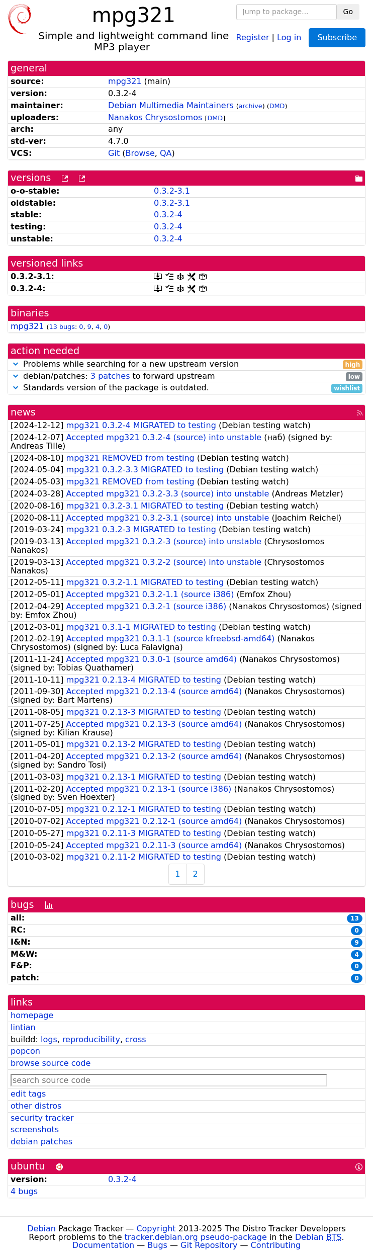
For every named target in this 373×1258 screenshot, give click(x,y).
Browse (140, 153)
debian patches (41, 1141)
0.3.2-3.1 (172, 191)
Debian (41, 1228)
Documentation (103, 1245)
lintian (23, 1027)
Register (252, 37)
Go (348, 12)
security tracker (42, 1118)
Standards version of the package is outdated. (186, 388)
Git (114, 153)
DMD (277, 106)
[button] (15, 364)
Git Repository (208, 1245)
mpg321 (124, 81)
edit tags (28, 1094)
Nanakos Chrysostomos (155, 117)
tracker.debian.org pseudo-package (196, 1237)
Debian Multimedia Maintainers (170, 105)
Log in (289, 37)
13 (354, 918)
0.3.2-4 (168, 214)
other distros (36, 1106)
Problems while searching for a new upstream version (186, 364)
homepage (32, 1015)
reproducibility (91, 1039)
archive (250, 106)
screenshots (35, 1129)
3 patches (110, 376)
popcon (25, 1051)
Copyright (155, 1228)
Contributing (276, 1245)
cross (135, 1039)
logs (49, 1039)
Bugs (157, 1245)
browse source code (50, 1063)
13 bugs (62, 326)
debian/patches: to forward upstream (186, 376)
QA (166, 153)
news (23, 412)
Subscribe (337, 37)
